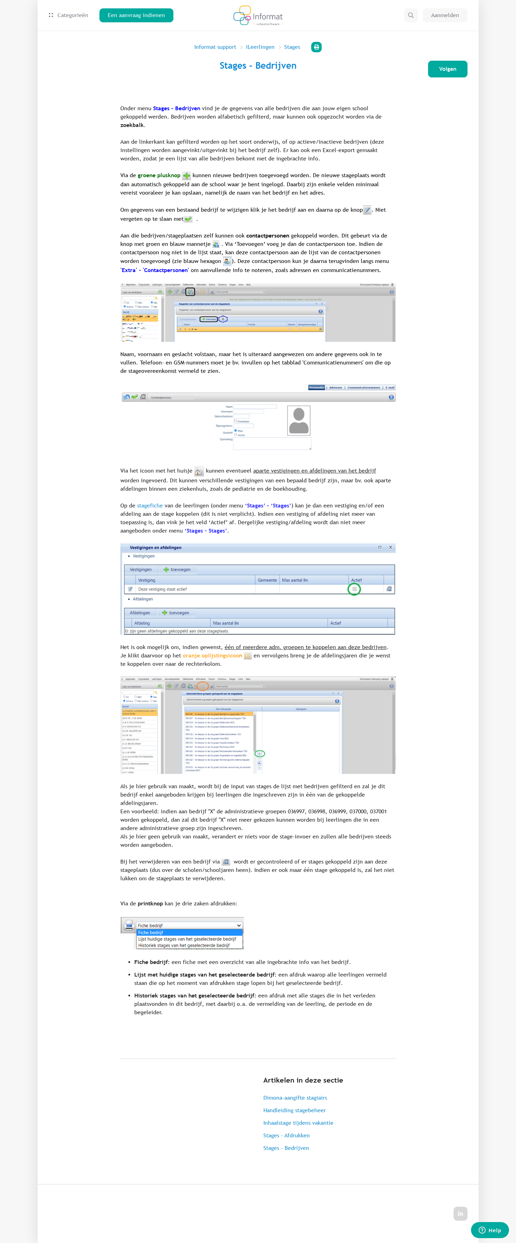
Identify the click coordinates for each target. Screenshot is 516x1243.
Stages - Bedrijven (286, 1148)
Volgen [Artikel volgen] (447, 69)
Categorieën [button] (68, 15)
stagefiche (150, 505)
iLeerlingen (260, 47)
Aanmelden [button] (445, 15)
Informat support (215, 47)
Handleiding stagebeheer (294, 1110)
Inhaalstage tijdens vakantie (298, 1123)
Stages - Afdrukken (286, 1135)
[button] (411, 15)
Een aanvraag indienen (136, 15)
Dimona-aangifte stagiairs (295, 1097)
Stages (292, 47)
